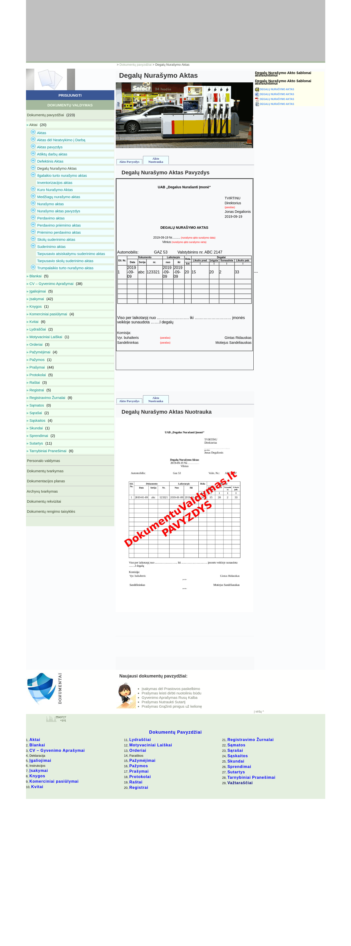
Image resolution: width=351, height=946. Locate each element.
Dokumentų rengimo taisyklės (50, 511)
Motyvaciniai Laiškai (150, 745)
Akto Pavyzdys (129, 162)
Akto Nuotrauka (155, 160)
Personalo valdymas (43, 461)
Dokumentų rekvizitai (43, 501)
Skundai (235, 761)
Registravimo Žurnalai (250, 740)
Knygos (37, 776)
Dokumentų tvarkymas (45, 471)
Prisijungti (69, 95)
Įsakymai (38, 770)
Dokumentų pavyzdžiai (135, 64)
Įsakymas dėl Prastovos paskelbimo (171, 689)
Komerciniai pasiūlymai (54, 781)
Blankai (37, 745)
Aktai (34, 740)
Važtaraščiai (240, 783)
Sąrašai (235, 750)
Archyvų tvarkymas (42, 491)
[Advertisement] (145, 30)
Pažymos (138, 766)
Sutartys (236, 772)
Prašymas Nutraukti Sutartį (163, 702)
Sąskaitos (237, 756)
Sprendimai (239, 767)
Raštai (136, 782)
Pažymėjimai (142, 760)
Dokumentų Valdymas (70, 105)
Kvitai (37, 787)
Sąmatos (236, 745)
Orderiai (137, 750)
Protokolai (140, 777)
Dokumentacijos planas (45, 481)
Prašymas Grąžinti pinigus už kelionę (172, 706)
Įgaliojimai (40, 760)
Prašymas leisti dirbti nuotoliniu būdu (171, 693)
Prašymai (139, 771)
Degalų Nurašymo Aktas (277, 89)
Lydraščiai (140, 740)
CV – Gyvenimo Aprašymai (57, 750)
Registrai (138, 787)
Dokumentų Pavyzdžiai (175, 732)
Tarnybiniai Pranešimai (251, 777)
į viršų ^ (259, 711)
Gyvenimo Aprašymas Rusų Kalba (170, 697)
